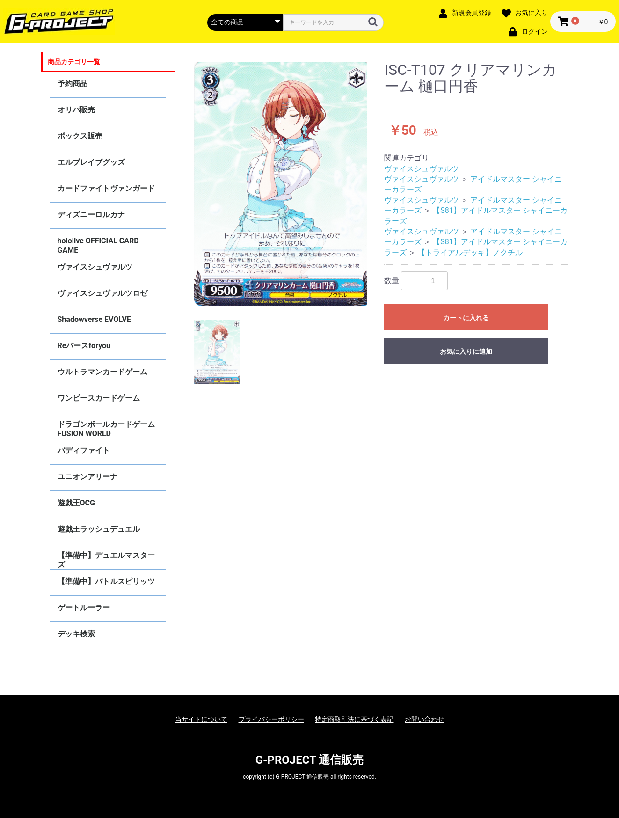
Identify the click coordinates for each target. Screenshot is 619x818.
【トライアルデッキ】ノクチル (470, 252)
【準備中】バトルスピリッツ (106, 581)
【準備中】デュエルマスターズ (106, 560)
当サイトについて (201, 719)
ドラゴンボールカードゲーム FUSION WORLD (106, 429)
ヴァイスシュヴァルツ (95, 267)
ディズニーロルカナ (91, 214)
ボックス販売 (80, 135)
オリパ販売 (76, 109)
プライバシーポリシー (271, 719)
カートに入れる (466, 317)
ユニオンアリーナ (87, 476)
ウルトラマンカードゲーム (102, 371)
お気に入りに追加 (466, 351)
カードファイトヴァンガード (106, 188)
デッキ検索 (76, 633)
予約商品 (72, 83)
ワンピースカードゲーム (99, 398)
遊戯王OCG (76, 502)
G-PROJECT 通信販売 (309, 760)
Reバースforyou (84, 345)
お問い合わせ (424, 719)
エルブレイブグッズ (91, 162)
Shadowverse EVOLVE (94, 319)
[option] (281, 184)
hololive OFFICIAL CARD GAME (98, 245)
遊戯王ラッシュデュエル (99, 529)
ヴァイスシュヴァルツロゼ (102, 293)
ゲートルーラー (84, 607)
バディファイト (84, 450)
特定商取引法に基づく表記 (354, 719)
